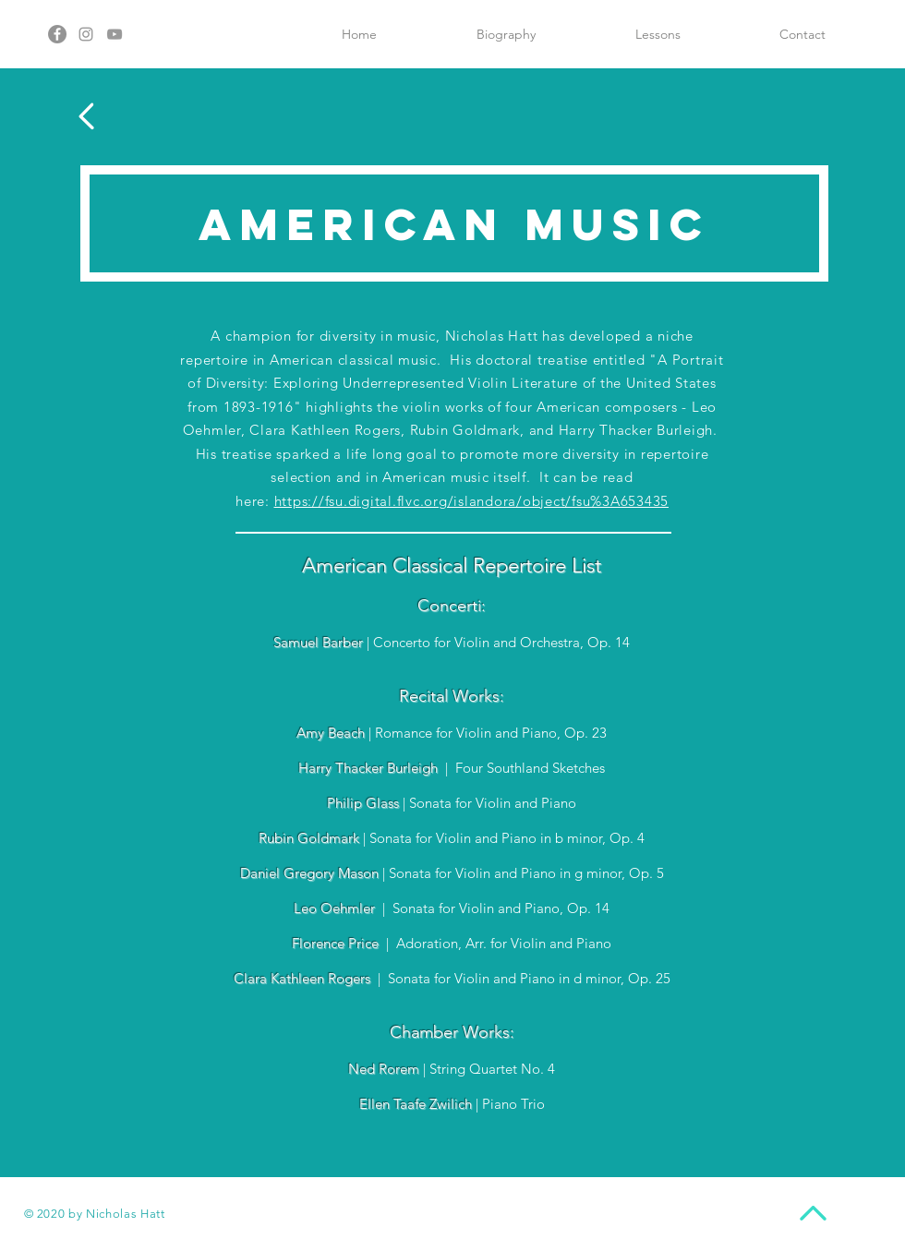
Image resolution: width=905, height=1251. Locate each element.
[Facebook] (57, 34)
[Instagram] (86, 34)
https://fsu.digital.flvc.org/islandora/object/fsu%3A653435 (472, 501)
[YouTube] (114, 34)
